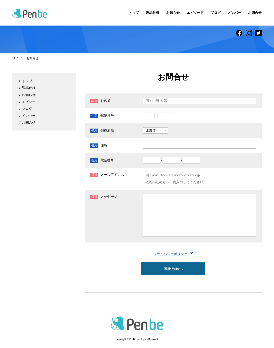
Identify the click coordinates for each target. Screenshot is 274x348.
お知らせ (173, 12)
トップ (134, 12)
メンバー (234, 12)
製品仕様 (152, 12)
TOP (15, 58)
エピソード (195, 12)
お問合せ (255, 12)
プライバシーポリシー (170, 254)
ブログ (216, 12)
